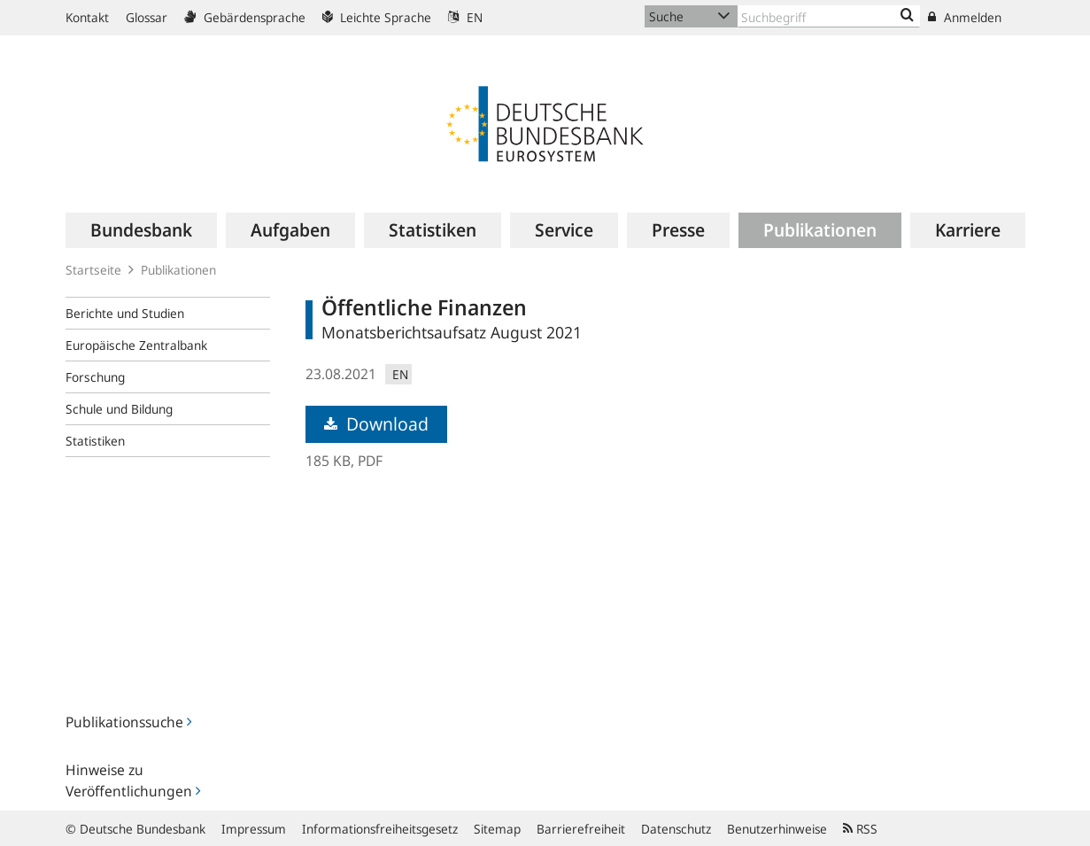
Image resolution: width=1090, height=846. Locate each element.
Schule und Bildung (119, 408)
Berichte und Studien (125, 313)
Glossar (146, 17)
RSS (860, 828)
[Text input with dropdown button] (829, 16)
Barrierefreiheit (581, 828)
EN (465, 17)
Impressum (253, 828)
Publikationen (178, 269)
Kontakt (87, 17)
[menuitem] (141, 230)
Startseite (93, 269)
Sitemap (497, 828)
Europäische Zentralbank (136, 345)
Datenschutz (676, 828)
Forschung (95, 377)
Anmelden (964, 17)
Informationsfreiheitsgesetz (380, 828)
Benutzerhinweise (777, 828)
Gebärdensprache (244, 17)
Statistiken (95, 440)
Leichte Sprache (376, 17)
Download (376, 424)
